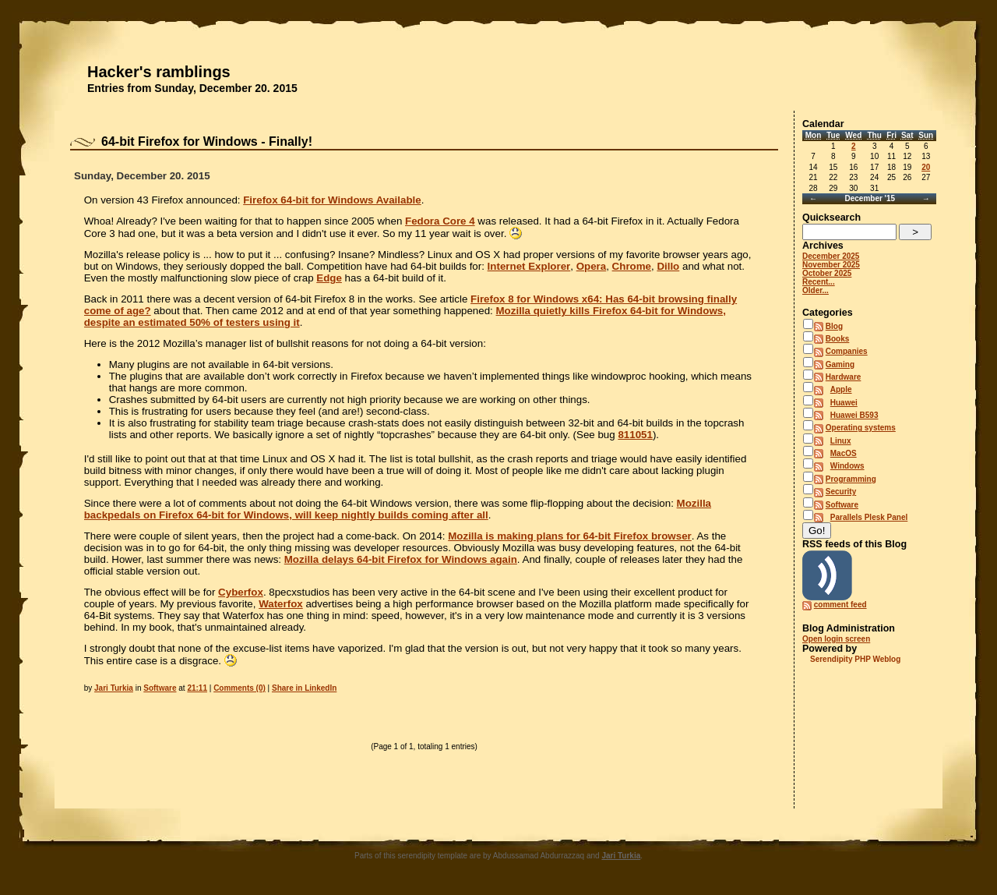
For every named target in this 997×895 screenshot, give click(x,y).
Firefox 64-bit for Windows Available (332, 200)
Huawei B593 (854, 415)
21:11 (197, 688)
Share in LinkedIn (304, 688)
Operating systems (861, 427)
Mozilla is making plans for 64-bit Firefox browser (570, 536)
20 (925, 167)
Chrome (631, 266)
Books (838, 338)
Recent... (818, 282)
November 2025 (831, 264)
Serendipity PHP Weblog (855, 659)
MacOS (843, 453)
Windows (847, 466)
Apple (841, 389)
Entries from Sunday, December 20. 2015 (192, 88)
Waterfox (281, 604)
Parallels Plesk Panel (869, 517)
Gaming (840, 364)
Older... (815, 290)
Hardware (843, 377)
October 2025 (826, 273)
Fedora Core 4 (440, 221)
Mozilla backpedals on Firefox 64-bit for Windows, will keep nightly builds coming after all (397, 509)
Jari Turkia (113, 688)
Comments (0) (239, 688)
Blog (834, 326)
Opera (591, 266)
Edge (329, 278)
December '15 (869, 198)
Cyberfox (240, 592)
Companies (847, 351)
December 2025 (830, 256)
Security (841, 491)
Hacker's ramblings (159, 71)
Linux (840, 441)
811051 (635, 434)
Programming (851, 479)
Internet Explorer (529, 266)
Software (159, 688)
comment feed (840, 604)
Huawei (844, 402)
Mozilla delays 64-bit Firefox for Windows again (400, 559)
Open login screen (836, 639)
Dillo (668, 266)
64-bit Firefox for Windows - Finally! (206, 141)
